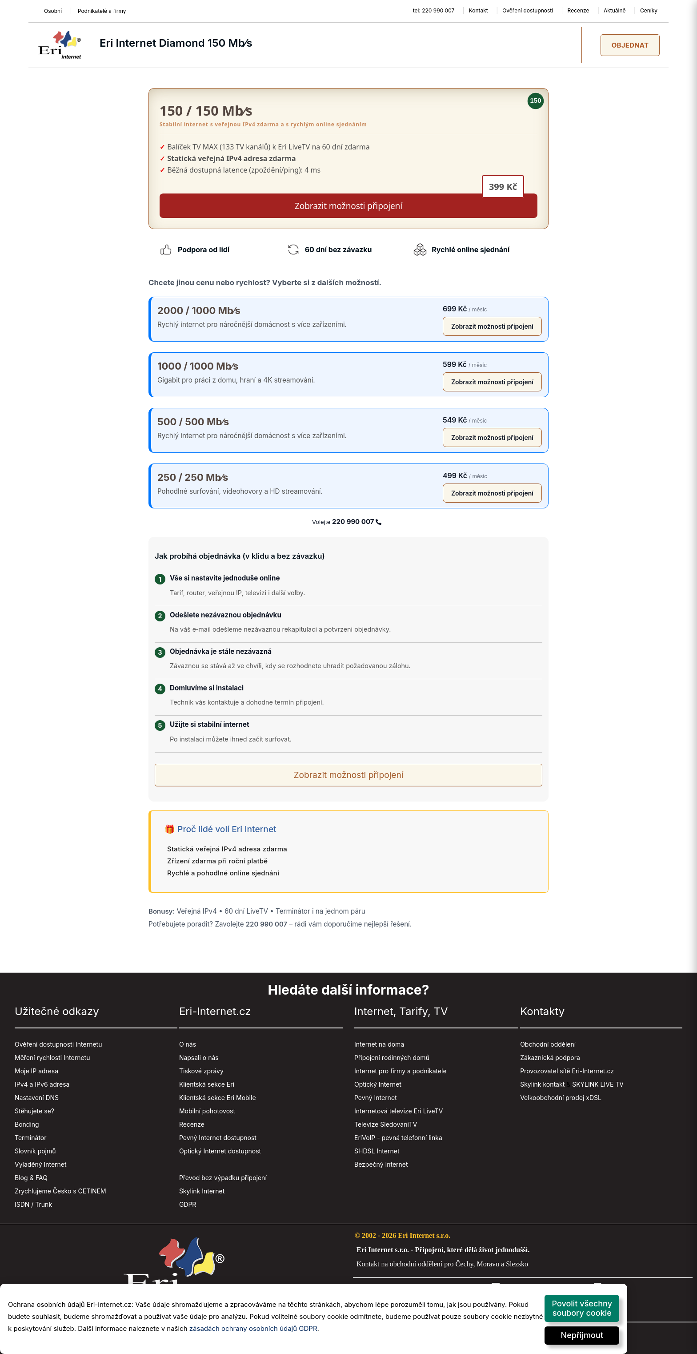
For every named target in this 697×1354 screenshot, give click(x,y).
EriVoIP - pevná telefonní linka (398, 1137)
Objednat (630, 45)
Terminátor (31, 1137)
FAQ (42, 1177)
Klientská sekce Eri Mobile (217, 1097)
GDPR (187, 1204)
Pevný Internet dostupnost (217, 1137)
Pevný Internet (375, 1097)
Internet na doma (379, 1044)
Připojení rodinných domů (391, 1057)
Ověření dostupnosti (527, 10)
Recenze (578, 10)
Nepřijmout (582, 1335)
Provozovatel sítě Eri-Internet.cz (567, 1071)
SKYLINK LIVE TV (598, 1084)
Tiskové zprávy (201, 1071)
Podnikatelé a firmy (102, 11)
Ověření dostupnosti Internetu (58, 1044)
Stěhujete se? (34, 1111)
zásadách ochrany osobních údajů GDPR (253, 1328)
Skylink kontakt (542, 1084)
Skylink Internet (201, 1191)
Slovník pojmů (35, 1151)
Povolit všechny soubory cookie (582, 1308)
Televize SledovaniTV (385, 1124)
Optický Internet (377, 1084)
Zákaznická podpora (550, 1057)
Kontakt (478, 10)
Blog (21, 1177)
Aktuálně (615, 10)
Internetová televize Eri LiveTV (398, 1111)
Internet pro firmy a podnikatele (400, 1071)
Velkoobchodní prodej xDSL (560, 1097)
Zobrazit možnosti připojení (492, 326)
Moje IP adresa (36, 1071)
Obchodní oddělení (548, 1044)
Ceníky (648, 10)
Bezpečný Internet (381, 1164)
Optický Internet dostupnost (220, 1151)
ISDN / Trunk (33, 1204)
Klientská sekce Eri (206, 1084)
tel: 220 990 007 (434, 10)
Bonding (27, 1124)
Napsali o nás (199, 1057)
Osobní (53, 11)
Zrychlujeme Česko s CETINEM (60, 1191)
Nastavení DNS (37, 1097)
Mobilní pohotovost (207, 1111)
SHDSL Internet (376, 1151)
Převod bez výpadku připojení (223, 1177)
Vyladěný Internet (41, 1164)
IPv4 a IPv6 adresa (42, 1084)
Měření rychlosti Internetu (52, 1057)
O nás (187, 1044)
